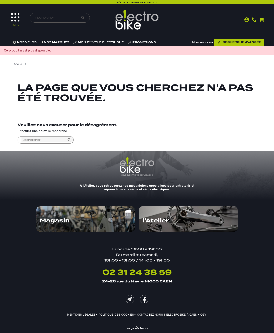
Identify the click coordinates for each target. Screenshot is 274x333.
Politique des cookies (116, 315)
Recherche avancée (242, 42)
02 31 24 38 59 (137, 272)
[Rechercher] (56, 17)
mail (130, 299)
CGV (203, 315)
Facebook (144, 299)
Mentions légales (81, 315)
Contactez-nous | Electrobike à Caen (167, 315)
